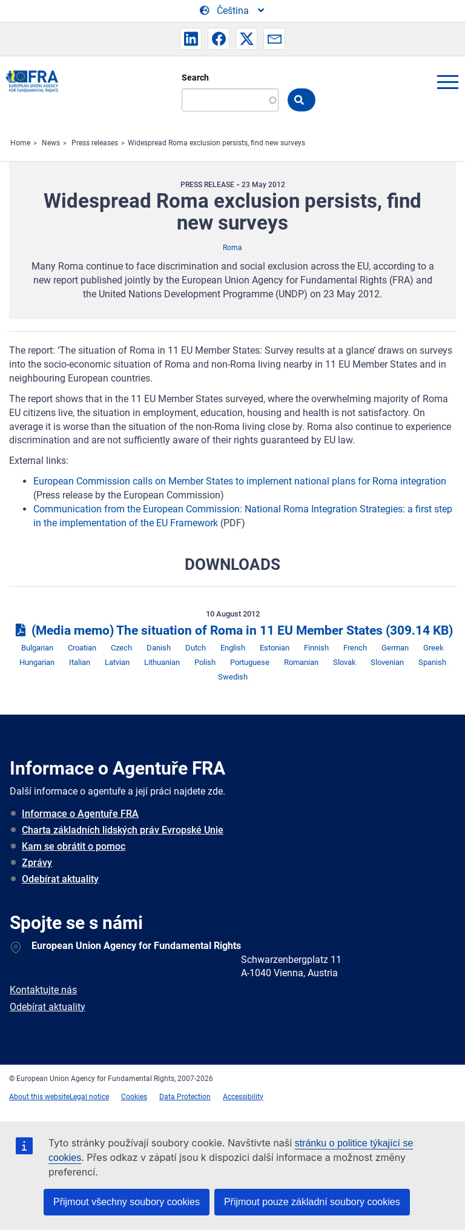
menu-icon (447, 81)
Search (195, 77)
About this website (39, 1097)
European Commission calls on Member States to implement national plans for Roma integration (239, 481)
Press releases (94, 143)
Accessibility (243, 1097)
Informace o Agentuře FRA (80, 813)
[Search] (230, 99)
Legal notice (89, 1097)
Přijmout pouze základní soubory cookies (312, 1202)
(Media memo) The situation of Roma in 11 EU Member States (232, 630)
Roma (232, 247)
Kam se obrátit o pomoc (73, 846)
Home (20, 143)
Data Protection (185, 1097)
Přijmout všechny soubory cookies (126, 1202)
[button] (191, 39)
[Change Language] (232, 11)
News (51, 143)
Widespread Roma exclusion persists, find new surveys (216, 143)
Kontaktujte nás (43, 990)
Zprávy (37, 862)
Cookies (134, 1097)
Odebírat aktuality (60, 879)
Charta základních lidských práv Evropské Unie (122, 830)
